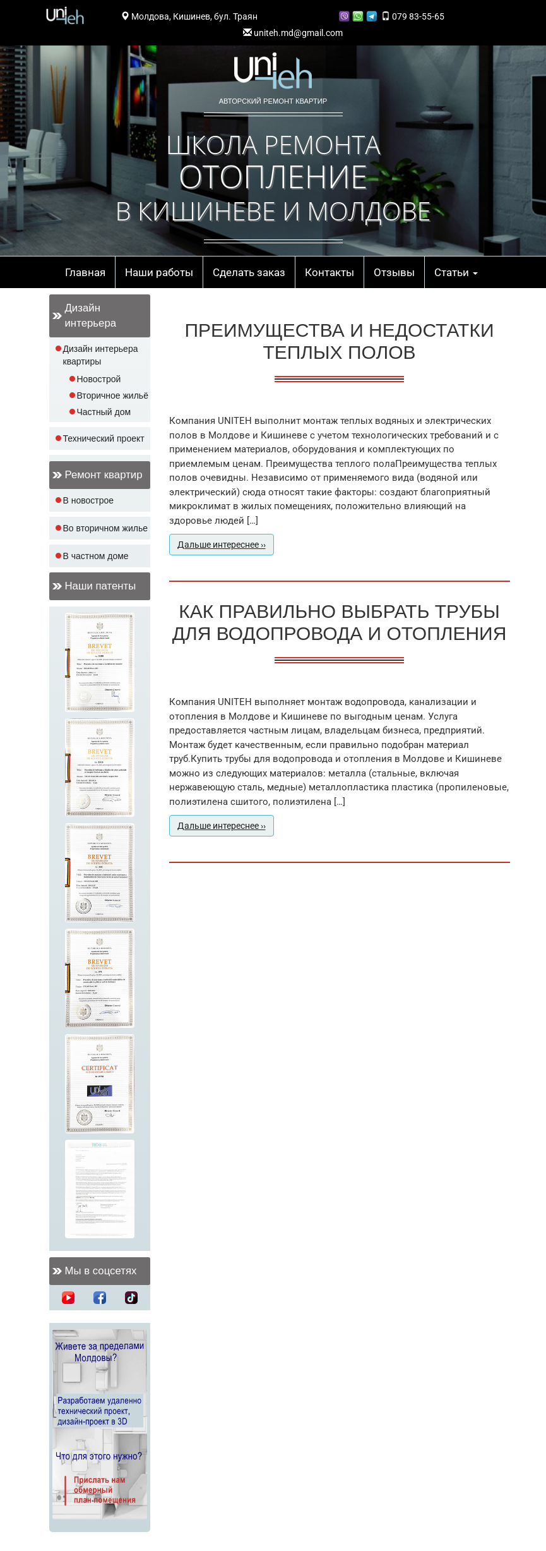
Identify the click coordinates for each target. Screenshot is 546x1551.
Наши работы (159, 272)
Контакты (329, 272)
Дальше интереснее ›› (221, 545)
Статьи (456, 272)
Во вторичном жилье (105, 528)
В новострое (88, 500)
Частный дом (104, 412)
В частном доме (96, 556)
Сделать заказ (249, 272)
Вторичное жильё (112, 395)
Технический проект (104, 438)
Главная (85, 272)
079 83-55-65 (412, 16)
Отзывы (394, 272)
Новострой (99, 379)
